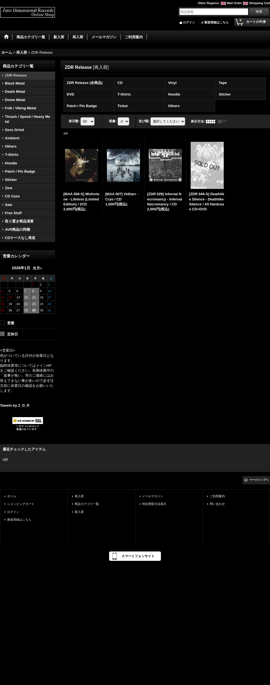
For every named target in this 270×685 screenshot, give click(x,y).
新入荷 (79, 511)
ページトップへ (259, 479)
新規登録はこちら (216, 22)
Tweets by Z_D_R (14, 405)
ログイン (189, 22)
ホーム (11, 496)
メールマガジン (152, 496)
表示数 (74, 121)
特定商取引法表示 (154, 503)
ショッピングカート (20, 503)
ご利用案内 (217, 496)
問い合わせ (217, 503)
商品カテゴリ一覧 (87, 503)
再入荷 (79, 496)
